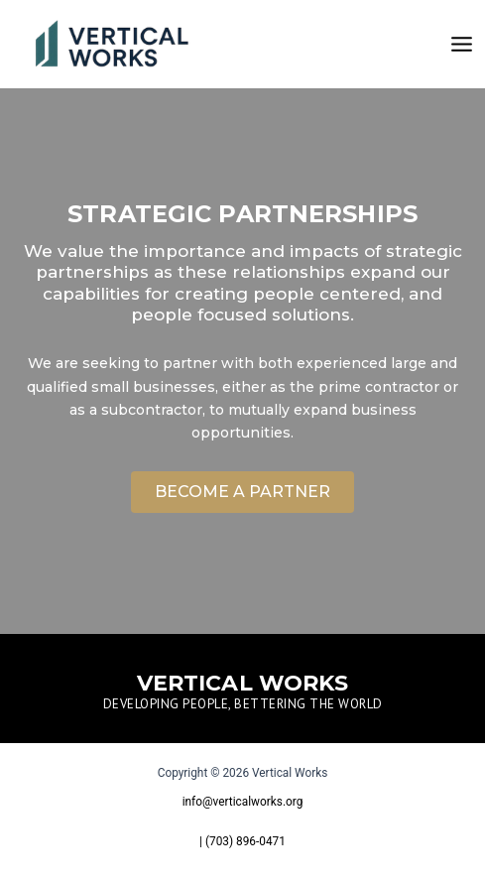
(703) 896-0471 (245, 841)
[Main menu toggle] (461, 44)
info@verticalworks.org (242, 802)
